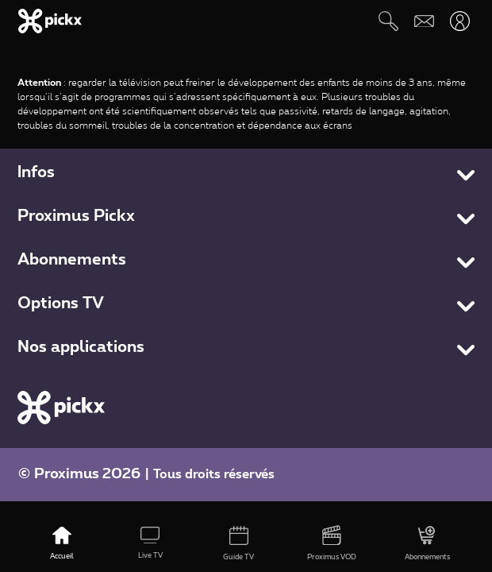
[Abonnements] (427, 544)
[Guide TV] (238, 544)
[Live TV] (150, 544)
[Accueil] (62, 544)
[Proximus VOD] (331, 544)
